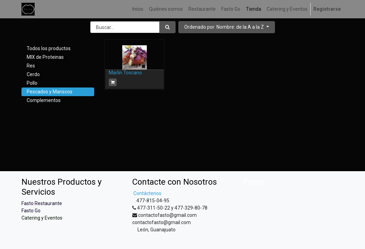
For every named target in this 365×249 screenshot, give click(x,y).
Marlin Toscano (125, 72)
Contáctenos (146, 193)
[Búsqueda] (167, 27)
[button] (226, 27)
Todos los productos (49, 48)
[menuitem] (138, 9)
